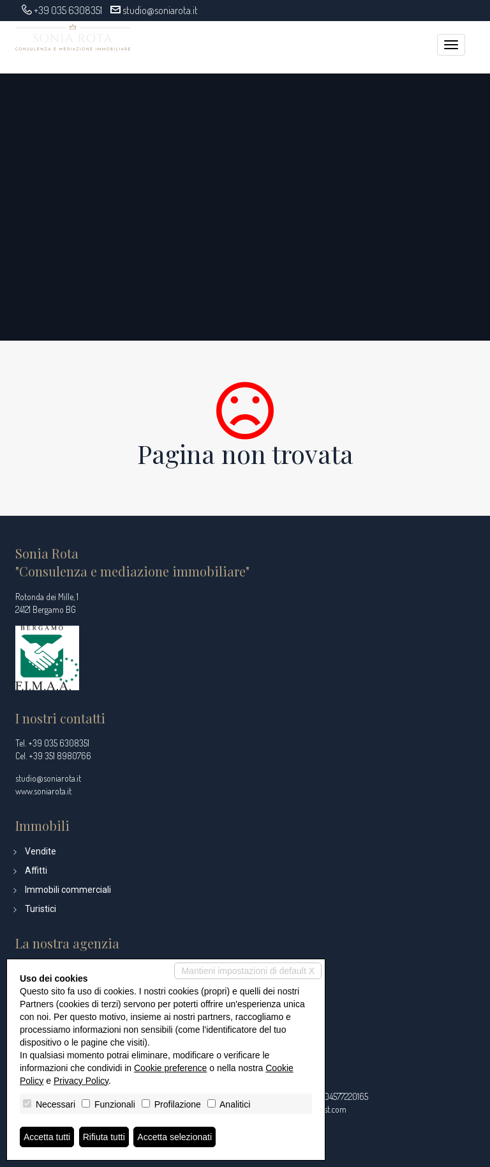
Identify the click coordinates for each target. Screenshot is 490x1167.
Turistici (40, 909)
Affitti (36, 870)
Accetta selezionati (174, 1137)
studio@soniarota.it (160, 10)
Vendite (40, 851)
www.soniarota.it (43, 790)
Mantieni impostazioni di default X (248, 971)
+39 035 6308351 (68, 10)
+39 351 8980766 (60, 755)
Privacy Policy (81, 1081)
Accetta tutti (47, 1137)
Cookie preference (170, 1068)
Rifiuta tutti (104, 1137)
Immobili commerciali (68, 890)
